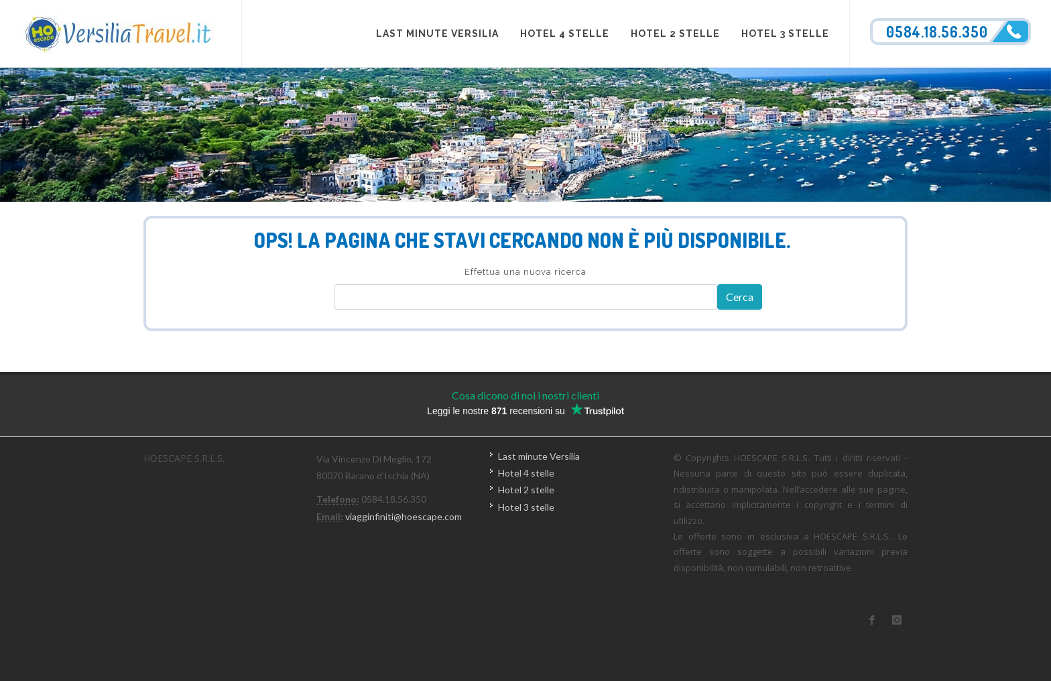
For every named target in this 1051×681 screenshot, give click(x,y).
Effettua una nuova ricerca (525, 272)
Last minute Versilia (539, 456)
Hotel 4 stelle (526, 473)
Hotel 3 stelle (526, 507)
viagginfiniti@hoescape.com (403, 516)
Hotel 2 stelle (526, 489)
